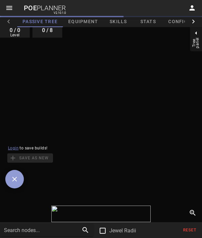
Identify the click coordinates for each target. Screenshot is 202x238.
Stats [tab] (148, 21)
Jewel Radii (122, 230)
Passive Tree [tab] (40, 21)
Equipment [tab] (83, 21)
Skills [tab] (118, 21)
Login (13, 148)
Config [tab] (178, 21)
